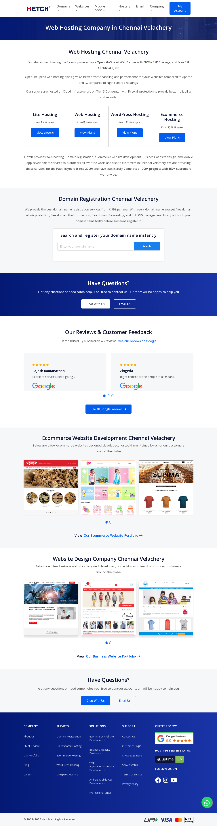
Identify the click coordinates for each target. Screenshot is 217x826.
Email (140, 6)
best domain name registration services (73, 209)
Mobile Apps (100, 8)
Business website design (159, 157)
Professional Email (100, 792)
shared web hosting (47, 62)
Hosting (124, 6)
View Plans (87, 133)
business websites (72, 566)
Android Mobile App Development (101, 781)
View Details (45, 133)
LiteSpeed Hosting (67, 774)
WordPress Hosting (67, 765)
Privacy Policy (130, 784)
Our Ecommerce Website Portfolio (113, 536)
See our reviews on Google (137, 341)
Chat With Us (96, 304)
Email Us (125, 304)
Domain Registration (68, 736)
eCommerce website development (118, 157)
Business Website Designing (99, 751)
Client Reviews (32, 746)
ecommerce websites (72, 445)
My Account (180, 8)
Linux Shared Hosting (68, 746)
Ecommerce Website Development (101, 738)
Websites (82, 6)
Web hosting (55, 157)
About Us (29, 736)
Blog (26, 765)
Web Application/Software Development (101, 766)
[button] (104, 395)
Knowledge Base (132, 755)
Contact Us (128, 736)
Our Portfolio (31, 755)
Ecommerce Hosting (68, 755)
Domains (63, 6)
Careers (28, 774)
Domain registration (79, 157)
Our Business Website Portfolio (113, 656)
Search (147, 246)
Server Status (130, 765)
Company (157, 6)
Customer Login (131, 746)
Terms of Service (132, 774)
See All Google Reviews (108, 409)
